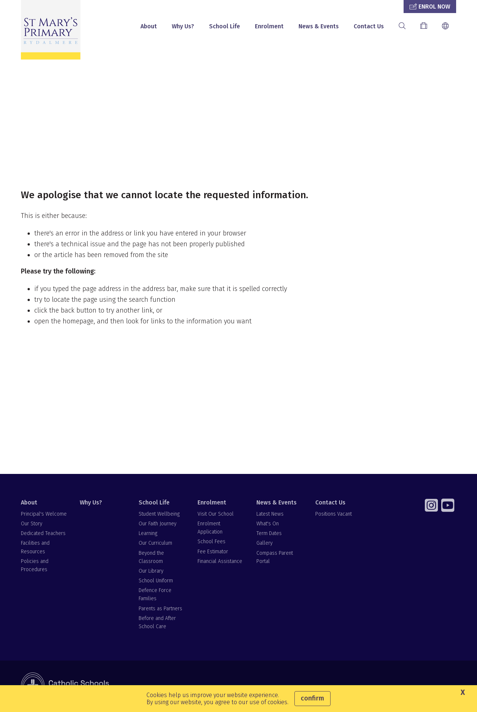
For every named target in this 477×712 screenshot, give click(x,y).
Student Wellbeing (159, 514)
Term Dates (269, 533)
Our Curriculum (155, 543)
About (148, 26)
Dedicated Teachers (43, 533)
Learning (148, 533)
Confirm (312, 698)
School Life (224, 26)
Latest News (270, 514)
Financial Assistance (220, 561)
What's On (267, 523)
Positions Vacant (333, 514)
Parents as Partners (160, 608)
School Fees (211, 541)
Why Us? (183, 26)
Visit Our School (216, 514)
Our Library (151, 571)
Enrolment (269, 26)
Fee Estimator (213, 551)
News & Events (318, 26)
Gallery (264, 543)
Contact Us (369, 26)
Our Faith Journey (157, 523)
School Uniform (156, 580)
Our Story (31, 523)
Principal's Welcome (44, 514)
